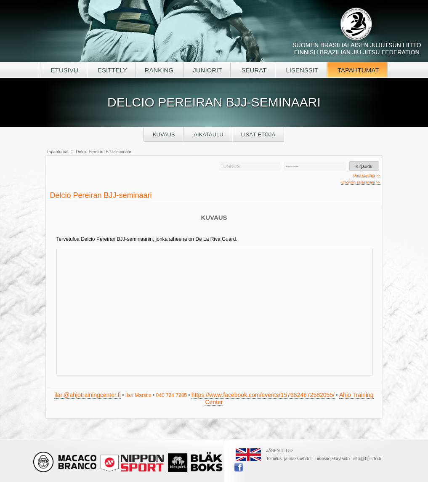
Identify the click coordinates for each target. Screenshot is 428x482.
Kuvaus (164, 134)
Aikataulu (207, 134)
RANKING (160, 70)
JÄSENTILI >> (279, 450)
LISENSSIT (301, 70)
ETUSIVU (63, 70)
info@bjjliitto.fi (367, 458)
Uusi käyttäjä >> (366, 175)
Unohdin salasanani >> (360, 182)
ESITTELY (111, 70)
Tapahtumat (58, 151)
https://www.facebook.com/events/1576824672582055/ (263, 394)
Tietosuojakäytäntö (332, 458)
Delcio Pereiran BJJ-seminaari (104, 151)
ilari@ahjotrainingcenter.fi (87, 394)
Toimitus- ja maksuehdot (289, 458)
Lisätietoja (258, 134)
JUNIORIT (207, 70)
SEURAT (252, 70)
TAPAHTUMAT (357, 70)
